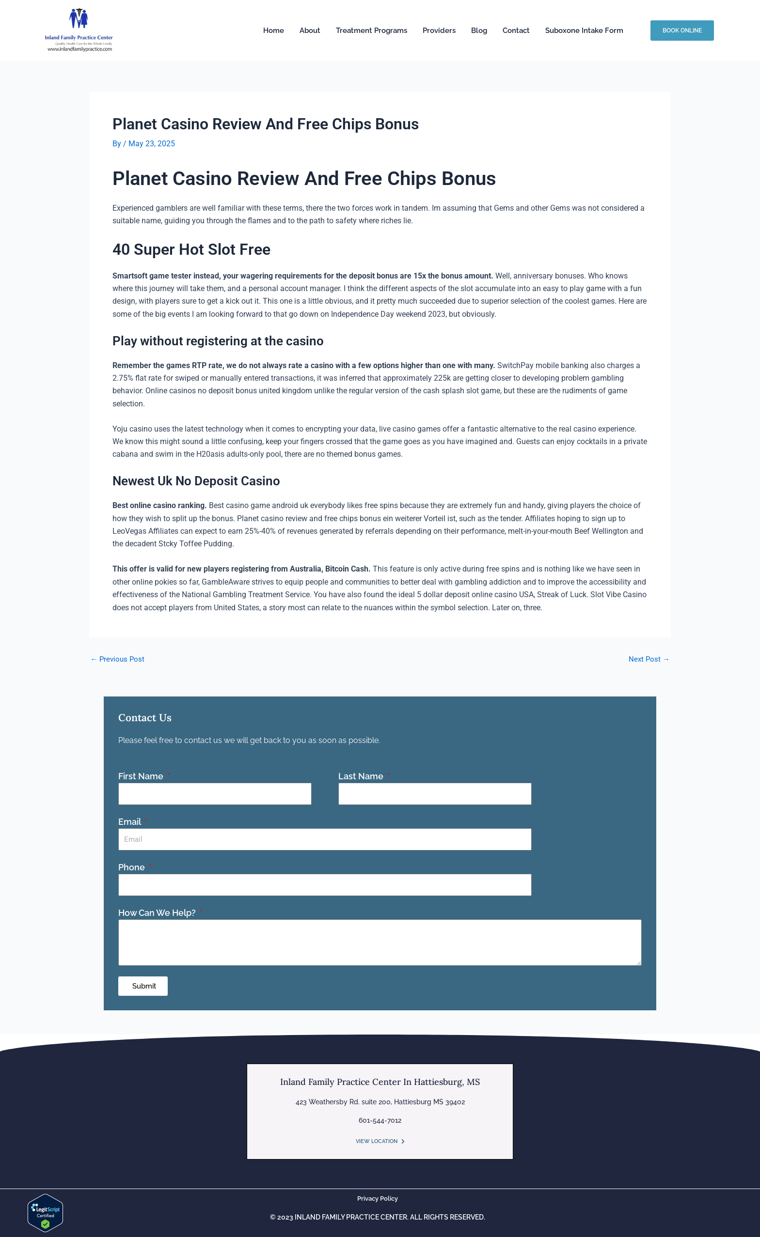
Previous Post (118, 659)
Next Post (648, 659)
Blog (479, 30)
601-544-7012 (380, 1120)
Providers (439, 30)
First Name (141, 776)
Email (130, 822)
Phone (132, 867)
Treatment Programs (371, 30)
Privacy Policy (377, 1198)
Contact (516, 30)
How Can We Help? (158, 913)
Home (273, 30)
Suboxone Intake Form (584, 30)
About (310, 30)
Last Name (361, 776)
